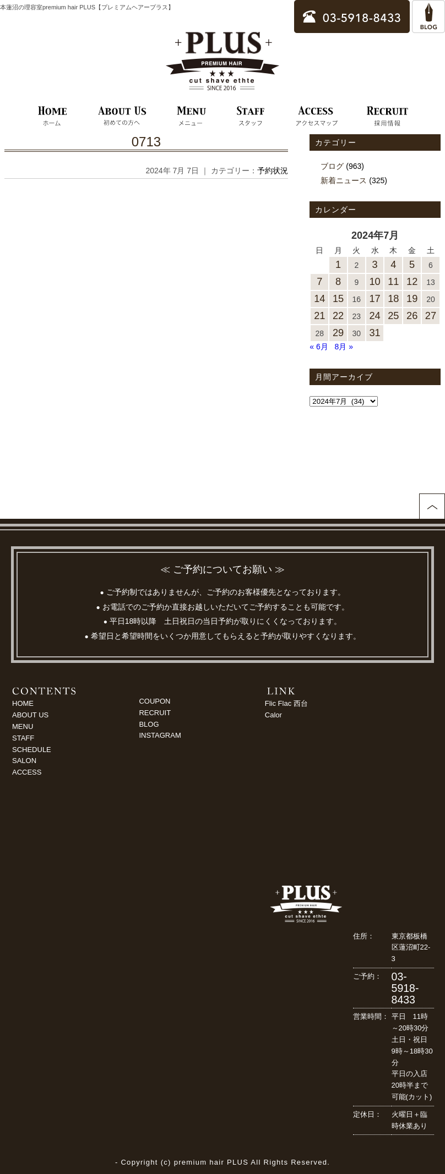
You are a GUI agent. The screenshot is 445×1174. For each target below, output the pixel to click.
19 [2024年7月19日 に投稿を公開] (411, 298)
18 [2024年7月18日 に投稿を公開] (393, 298)
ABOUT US (30, 715)
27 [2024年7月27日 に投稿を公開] (430, 315)
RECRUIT (155, 713)
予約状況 (272, 170)
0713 (146, 141)
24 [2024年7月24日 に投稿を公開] (374, 315)
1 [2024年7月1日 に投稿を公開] (338, 264)
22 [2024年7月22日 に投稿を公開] (338, 315)
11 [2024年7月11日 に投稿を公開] (393, 281)
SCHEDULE (31, 749)
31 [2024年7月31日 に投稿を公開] (374, 332)
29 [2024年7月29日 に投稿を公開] (338, 332)
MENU (22, 726)
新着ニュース (344, 180)
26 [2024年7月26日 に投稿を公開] (411, 315)
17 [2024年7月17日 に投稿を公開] (374, 298)
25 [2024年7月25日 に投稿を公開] (393, 315)
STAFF (23, 738)
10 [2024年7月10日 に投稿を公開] (374, 281)
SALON (24, 760)
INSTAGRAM (160, 735)
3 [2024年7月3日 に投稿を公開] (375, 264)
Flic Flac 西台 (286, 703)
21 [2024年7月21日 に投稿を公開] (319, 315)
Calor (273, 715)
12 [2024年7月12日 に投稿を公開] (411, 281)
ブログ (332, 166)
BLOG (149, 724)
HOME (23, 703)
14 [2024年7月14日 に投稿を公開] (319, 298)
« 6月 (319, 346)
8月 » (344, 346)
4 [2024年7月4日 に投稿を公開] (393, 264)
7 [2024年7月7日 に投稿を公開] (319, 281)
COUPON (154, 701)
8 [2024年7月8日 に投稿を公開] (338, 281)
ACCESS (26, 772)
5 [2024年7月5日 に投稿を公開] (412, 264)
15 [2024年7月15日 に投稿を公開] (338, 298)
